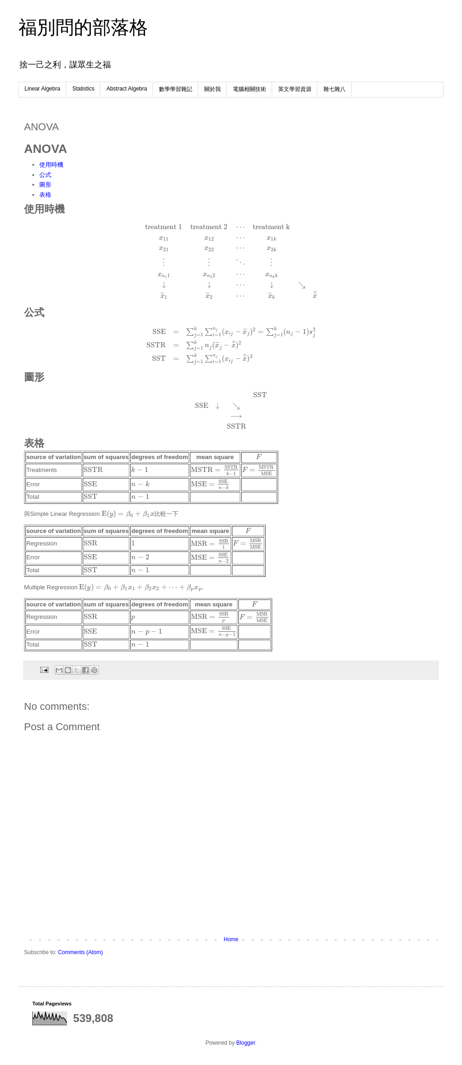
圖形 (45, 184)
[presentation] (231, 261)
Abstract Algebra (126, 88)
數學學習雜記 (175, 89)
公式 (45, 174)
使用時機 (51, 164)
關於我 (212, 89)
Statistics (83, 88)
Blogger (245, 1043)
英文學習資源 (294, 89)
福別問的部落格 (83, 27)
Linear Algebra (42, 88)
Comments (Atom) (80, 952)
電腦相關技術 (249, 89)
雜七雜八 (334, 89)
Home (231, 939)
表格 (45, 194)
